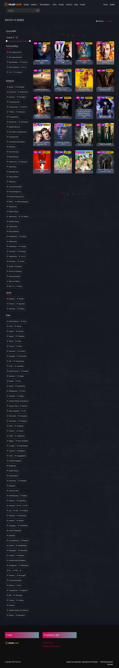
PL (10, 570)
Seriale (61, 4)
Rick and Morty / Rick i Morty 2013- (63, 170)
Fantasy (23, 251)
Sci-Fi (23, 256)
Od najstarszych (15, 52)
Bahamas (24, 565)
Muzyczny (13, 207)
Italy (20, 346)
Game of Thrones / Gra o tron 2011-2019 (105, 170)
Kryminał (12, 92)
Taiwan (11, 501)
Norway (12, 516)
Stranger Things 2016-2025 (84, 61)
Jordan (11, 555)
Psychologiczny (15, 192)
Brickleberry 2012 (84, 171)
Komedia (20, 87)
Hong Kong (13, 406)
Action (23, 236)
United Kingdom (15, 461)
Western (12, 147)
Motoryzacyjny (22, 202)
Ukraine (12, 535)
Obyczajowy (13, 177)
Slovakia (18, 595)
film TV (11, 286)
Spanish (21, 304)
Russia (25, 371)
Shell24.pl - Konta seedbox (51, 646)
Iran (18, 381)
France (11, 346)
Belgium (22, 451)
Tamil (11, 341)
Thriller (11, 112)
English (112, 4)
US (10, 511)
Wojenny (12, 182)
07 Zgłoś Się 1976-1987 (63, 61)
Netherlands (13, 496)
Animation (13, 246)
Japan (11, 331)
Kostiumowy (13, 152)
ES (20, 585)
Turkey (11, 600)
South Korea (14, 371)
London (22, 351)
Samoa (21, 555)
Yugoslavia (13, 590)
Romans (21, 112)
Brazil (11, 381)
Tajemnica (13, 256)
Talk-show (13, 216)
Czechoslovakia (15, 580)
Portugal (22, 575)
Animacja (24, 122)
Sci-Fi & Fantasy (15, 271)
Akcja (11, 87)
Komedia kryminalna (17, 142)
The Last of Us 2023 (84, 144)
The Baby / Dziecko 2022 (42, 170)
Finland (25, 540)
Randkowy (13, 236)
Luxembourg (14, 540)
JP (26, 506)
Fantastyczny (14, 102)
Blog (76, 4)
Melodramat (13, 157)
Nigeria (24, 590)
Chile (11, 436)
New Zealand (14, 411)
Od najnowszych (15, 57)
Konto (105, 4)
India (19, 341)
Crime (22, 261)
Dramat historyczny (16, 197)
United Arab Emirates (17, 560)
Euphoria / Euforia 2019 (63, 143)
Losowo (19, 72)
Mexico (24, 406)
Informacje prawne (106, 662)
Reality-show (14, 221)
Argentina (21, 436)
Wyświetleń (13, 62)
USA (11, 326)
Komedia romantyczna (17, 132)
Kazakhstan (22, 545)
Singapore (13, 565)
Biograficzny (13, 172)
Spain (21, 376)
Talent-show (13, 212)
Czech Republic (15, 531)
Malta (24, 496)
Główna (26, 4)
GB (16, 511)
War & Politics (14, 281)
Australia (20, 366)
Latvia (11, 545)
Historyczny (13, 107)
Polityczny (13, 162)
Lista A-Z (69, 4)
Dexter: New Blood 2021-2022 (63, 88)
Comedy (12, 251)
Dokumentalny (14, 276)
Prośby (82, 4)
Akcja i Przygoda (15, 266)
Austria (11, 605)
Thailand (21, 336)
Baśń (11, 202)
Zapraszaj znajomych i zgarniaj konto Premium (82, 662)
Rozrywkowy (14, 231)
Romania (22, 516)
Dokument (24, 92)
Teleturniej (13, 226)
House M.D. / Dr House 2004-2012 (105, 61)
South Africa (13, 471)
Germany (12, 421)
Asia (24, 321)
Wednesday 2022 (105, 117)
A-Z (24, 67)
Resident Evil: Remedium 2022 (84, 88)
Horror (24, 107)
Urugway (12, 526)
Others (22, 309)
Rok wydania (45, 4)
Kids (20, 286)
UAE (11, 366)
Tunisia (12, 451)
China (19, 326)
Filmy (55, 4)
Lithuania (23, 550)
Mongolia (12, 550)
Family (23, 246)
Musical (24, 162)
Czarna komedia (15, 187)
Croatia (12, 446)
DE (16, 570)
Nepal (11, 336)
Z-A (10, 72)
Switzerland (23, 446)
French (11, 304)
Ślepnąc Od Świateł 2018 (42, 61)
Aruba (11, 615)
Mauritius (21, 615)
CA (20, 506)
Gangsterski (13, 137)
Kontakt (110, 664)
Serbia (20, 521)
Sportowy (12, 167)
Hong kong (19, 361)
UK (10, 361)
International (14, 321)
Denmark (22, 356)
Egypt (11, 441)
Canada (12, 356)
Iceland (12, 506)
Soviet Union (14, 491)
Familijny (22, 97)
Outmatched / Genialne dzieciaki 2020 (41, 143)
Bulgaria (12, 486)
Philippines (13, 391)
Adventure (13, 241)
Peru (23, 391)
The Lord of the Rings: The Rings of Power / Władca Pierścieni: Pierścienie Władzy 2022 (84, 113)
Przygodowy (13, 117)
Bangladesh (21, 456)
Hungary (23, 421)
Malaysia (12, 466)
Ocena (24, 62)
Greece (12, 575)
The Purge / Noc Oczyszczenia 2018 (41, 116)
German (12, 309)
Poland (25, 511)
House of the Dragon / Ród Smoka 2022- (105, 88)
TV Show (24, 216)
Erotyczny (13, 122)
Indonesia (21, 386)
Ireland (11, 521)
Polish (21, 299)
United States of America (18, 401)
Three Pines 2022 (105, 144)
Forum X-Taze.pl (47, 643)
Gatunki (34, 4)
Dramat (12, 97)
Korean (20, 331)
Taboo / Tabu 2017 (63, 117)
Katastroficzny (14, 127)
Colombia (23, 526)
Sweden (12, 376)
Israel (11, 386)
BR (10, 595)
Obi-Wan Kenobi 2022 (42, 90)
